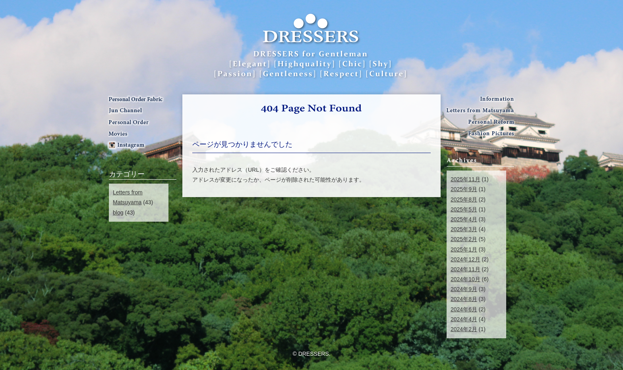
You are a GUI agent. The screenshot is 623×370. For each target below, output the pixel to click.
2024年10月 (465, 279)
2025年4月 (464, 219)
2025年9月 (464, 189)
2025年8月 (464, 199)
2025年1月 (464, 249)
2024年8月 (464, 299)
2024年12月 (465, 259)
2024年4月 (464, 319)
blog (118, 212)
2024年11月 (465, 269)
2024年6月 (464, 309)
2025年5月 (464, 209)
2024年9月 (464, 289)
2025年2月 (464, 239)
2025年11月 (465, 179)
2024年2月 (464, 329)
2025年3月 (464, 229)
